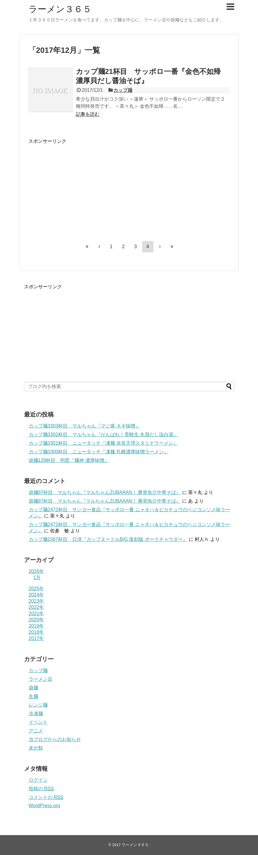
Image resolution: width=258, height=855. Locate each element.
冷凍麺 (36, 713)
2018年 (36, 632)
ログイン (38, 780)
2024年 (36, 594)
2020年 (36, 619)
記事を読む (88, 114)
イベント (38, 722)
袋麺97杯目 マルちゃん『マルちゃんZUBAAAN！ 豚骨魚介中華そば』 (105, 492)
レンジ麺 (38, 704)
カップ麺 (122, 90)
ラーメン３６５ (60, 9)
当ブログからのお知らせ (55, 739)
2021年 (36, 613)
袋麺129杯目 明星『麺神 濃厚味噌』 (69, 460)
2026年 (36, 571)
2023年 (36, 601)
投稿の (41, 788)
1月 (37, 577)
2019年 (36, 625)
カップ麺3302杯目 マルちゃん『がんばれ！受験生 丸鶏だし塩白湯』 (103, 434)
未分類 (36, 747)
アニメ (36, 730)
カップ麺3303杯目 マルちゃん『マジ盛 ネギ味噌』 (84, 425)
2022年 (36, 607)
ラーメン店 (40, 679)
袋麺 (33, 687)
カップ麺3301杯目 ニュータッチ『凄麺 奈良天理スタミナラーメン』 (103, 443)
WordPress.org (44, 805)
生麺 (33, 696)
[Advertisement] (78, 186)
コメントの (46, 797)
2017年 (36, 638)
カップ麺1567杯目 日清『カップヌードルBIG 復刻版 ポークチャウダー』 (108, 539)
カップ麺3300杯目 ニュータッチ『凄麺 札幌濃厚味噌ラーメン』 (99, 451)
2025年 (36, 588)
